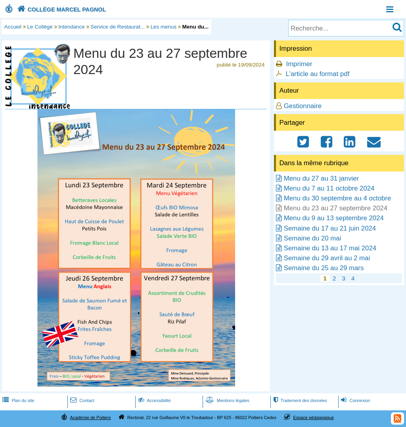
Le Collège (40, 27)
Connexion (354, 400)
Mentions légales (226, 400)
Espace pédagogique (313, 417)
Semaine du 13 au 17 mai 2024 (330, 248)
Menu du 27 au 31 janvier (321, 178)
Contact (81, 400)
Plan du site (17, 400)
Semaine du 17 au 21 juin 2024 (330, 228)
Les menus (163, 27)
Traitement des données (299, 400)
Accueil (12, 27)
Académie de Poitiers (90, 417)
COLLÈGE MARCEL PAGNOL (60, 9)
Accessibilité (153, 400)
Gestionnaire (303, 106)
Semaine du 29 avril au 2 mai (327, 258)
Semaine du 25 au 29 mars (324, 268)
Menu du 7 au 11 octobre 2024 (329, 188)
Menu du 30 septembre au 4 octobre (337, 198)
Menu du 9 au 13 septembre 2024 (334, 218)
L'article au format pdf (317, 74)
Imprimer (299, 64)
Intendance (71, 27)
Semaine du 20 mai (312, 238)
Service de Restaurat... (117, 27)
